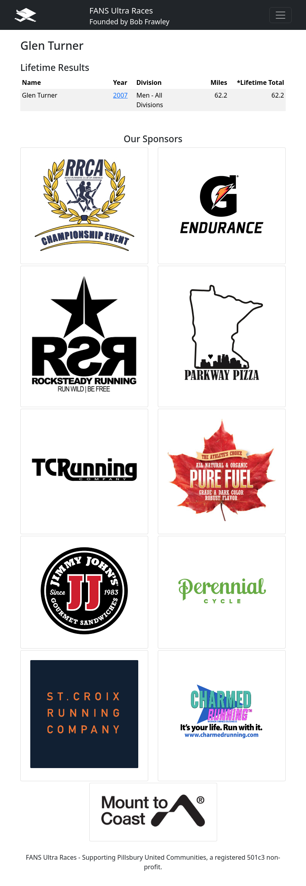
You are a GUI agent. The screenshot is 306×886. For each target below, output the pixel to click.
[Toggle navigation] (280, 15)
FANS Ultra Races (129, 15)
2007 (120, 95)
